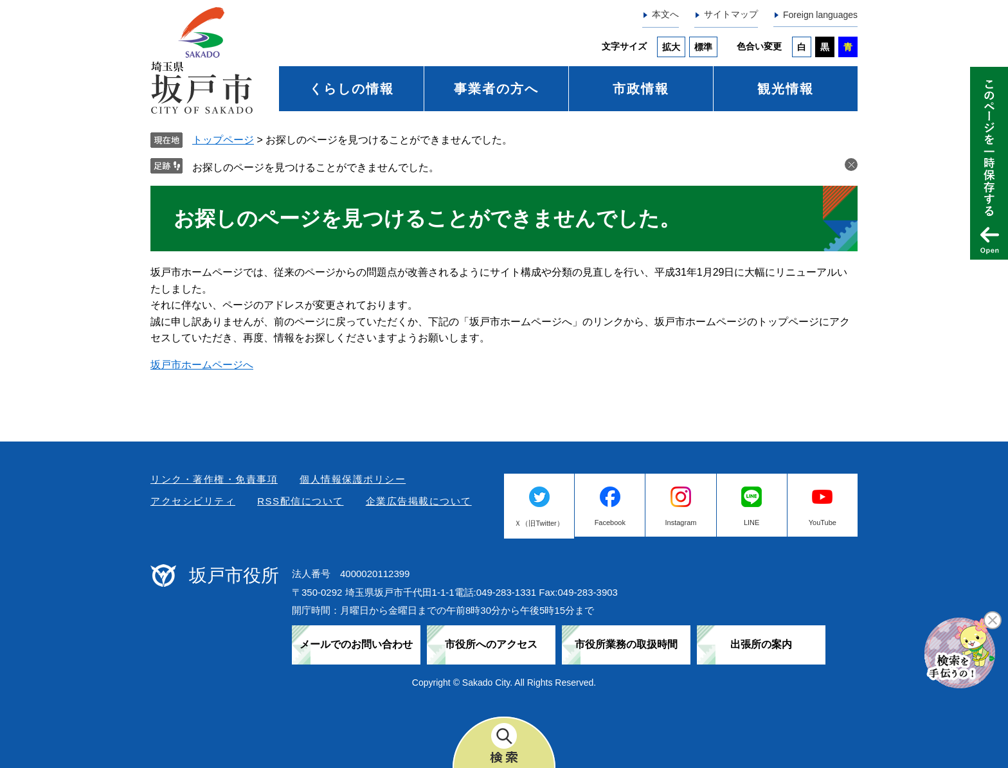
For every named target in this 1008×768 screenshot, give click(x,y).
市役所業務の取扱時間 (626, 644)
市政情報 (641, 89)
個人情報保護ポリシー (353, 479)
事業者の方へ (496, 89)
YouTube (822, 522)
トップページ (223, 139)
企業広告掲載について (419, 501)
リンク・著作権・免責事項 (214, 479)
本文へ (665, 14)
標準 (703, 47)
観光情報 (785, 89)
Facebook (610, 522)
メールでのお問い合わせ (356, 644)
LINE (751, 522)
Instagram (681, 522)
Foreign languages (820, 15)
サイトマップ (731, 14)
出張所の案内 (761, 644)
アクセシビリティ (192, 501)
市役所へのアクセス (491, 644)
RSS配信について (300, 501)
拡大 (671, 47)
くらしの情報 (351, 89)
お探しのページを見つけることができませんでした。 (315, 167)
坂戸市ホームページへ (201, 364)
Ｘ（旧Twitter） (538, 523)
